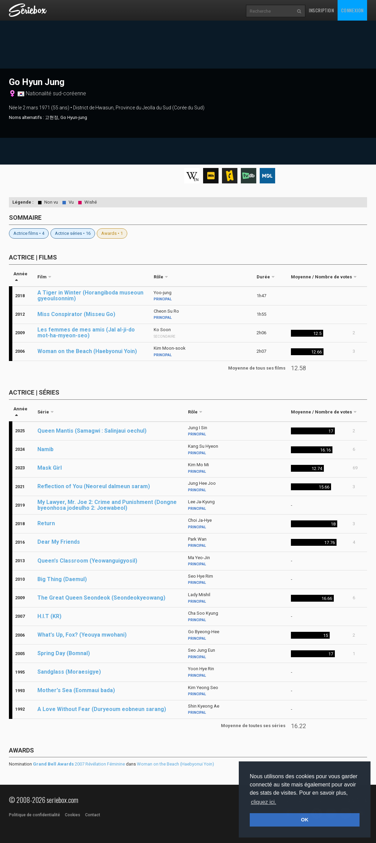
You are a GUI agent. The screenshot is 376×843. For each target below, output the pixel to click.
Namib (45, 449)
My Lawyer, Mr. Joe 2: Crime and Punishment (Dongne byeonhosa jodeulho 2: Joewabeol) (107, 505)
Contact (92, 814)
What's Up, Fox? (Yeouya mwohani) (82, 635)
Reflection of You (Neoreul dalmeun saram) (93, 486)
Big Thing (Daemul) (62, 579)
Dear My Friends (58, 542)
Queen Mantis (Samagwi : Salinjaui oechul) (91, 431)
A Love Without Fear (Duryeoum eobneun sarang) (101, 709)
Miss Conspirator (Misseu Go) (76, 314)
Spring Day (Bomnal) (63, 653)
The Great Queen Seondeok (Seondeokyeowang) (101, 598)
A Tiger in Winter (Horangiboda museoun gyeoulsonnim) (90, 295)
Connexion (352, 10)
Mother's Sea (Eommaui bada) (76, 690)
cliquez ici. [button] (263, 802)
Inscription (321, 10)
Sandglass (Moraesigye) (69, 672)
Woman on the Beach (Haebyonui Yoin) (87, 351)
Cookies (72, 814)
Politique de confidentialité (34, 814)
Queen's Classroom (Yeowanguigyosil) (87, 561)
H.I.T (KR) (49, 616)
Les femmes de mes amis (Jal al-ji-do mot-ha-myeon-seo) (86, 332)
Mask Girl (49, 468)
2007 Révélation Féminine (79, 764)
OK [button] (304, 819)
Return (46, 523)
